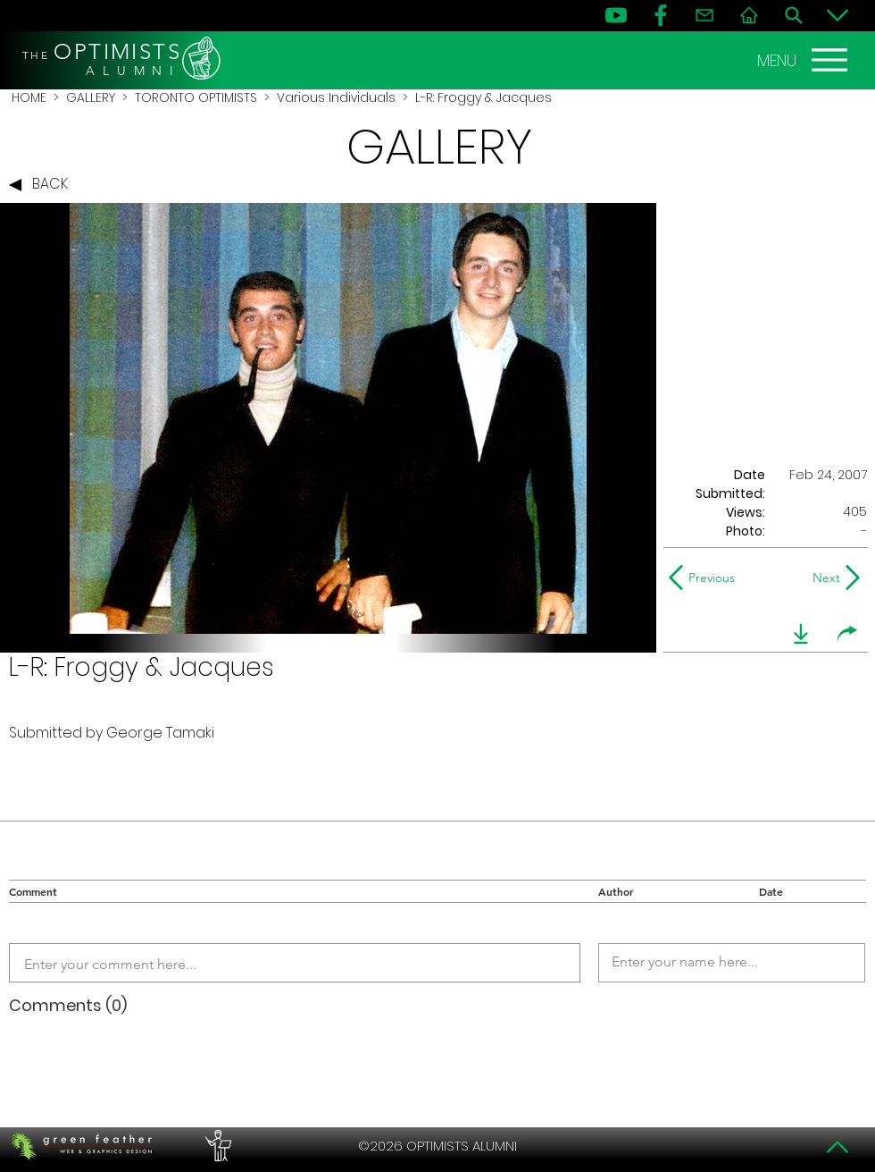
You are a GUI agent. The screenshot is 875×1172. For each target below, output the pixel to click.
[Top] (837, 1146)
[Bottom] (837, 15)
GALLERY (90, 97)
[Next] (822, 577)
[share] (847, 634)
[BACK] (43, 185)
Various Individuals (336, 97)
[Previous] (705, 577)
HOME (29, 97)
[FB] (661, 15)
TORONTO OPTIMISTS (196, 97)
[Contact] (704, 15)
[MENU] (804, 60)
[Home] (749, 15)
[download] (801, 634)
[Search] (794, 15)
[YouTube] (616, 15)
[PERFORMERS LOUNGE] (216, 1146)
